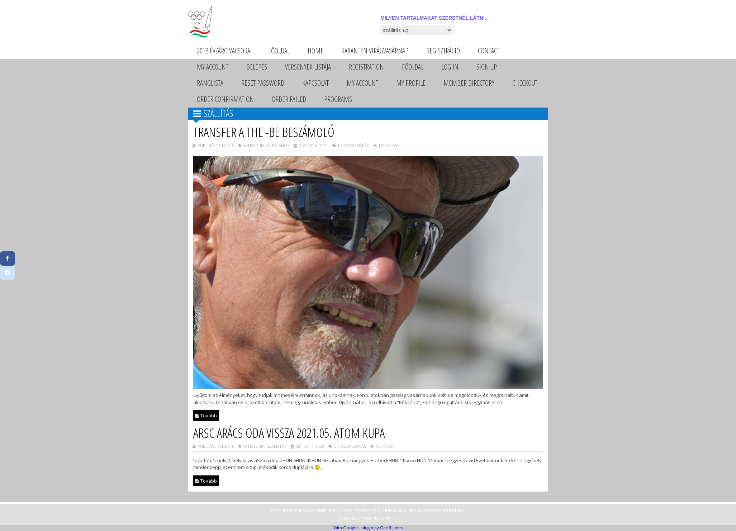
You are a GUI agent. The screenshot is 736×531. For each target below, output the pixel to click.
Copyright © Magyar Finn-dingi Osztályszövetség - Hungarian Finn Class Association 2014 (368, 510)
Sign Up (486, 67)
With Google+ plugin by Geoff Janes (368, 527)
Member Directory (468, 83)
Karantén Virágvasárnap (374, 51)
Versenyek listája (308, 67)
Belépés (256, 67)
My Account (212, 67)
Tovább (206, 415)
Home (315, 51)
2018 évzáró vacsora (223, 51)
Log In (450, 67)
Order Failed (289, 99)
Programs (338, 99)
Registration (366, 67)
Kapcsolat (315, 83)
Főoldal (279, 51)
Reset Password (262, 83)
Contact (488, 51)
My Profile (411, 83)
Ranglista (210, 83)
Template (374, 518)
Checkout (524, 83)
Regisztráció (443, 51)
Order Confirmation (225, 99)
